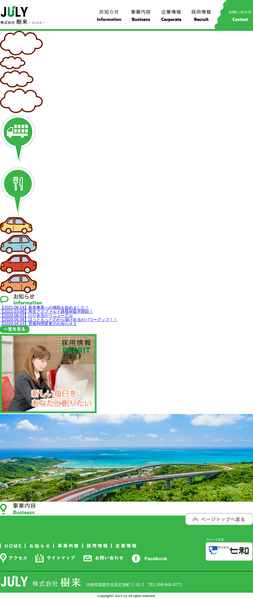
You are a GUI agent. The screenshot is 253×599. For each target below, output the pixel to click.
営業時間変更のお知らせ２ (38, 323)
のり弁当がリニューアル (36, 315)
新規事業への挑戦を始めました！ (44, 307)
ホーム (13, 545)
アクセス (13, 558)
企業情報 (171, 17)
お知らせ (109, 17)
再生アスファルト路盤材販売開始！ (46, 311)
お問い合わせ (240, 17)
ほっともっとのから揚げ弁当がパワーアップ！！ (58, 319)
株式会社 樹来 (22, 15)
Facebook (149, 558)
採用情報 (201, 17)
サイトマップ (55, 558)
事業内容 (141, 17)
